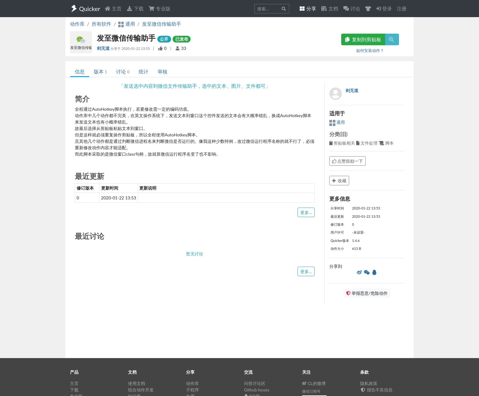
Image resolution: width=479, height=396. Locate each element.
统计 (143, 71)
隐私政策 (368, 383)
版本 (100, 71)
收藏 (339, 180)
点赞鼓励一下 (347, 161)
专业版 (159, 8)
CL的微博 (314, 383)
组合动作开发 (141, 389)
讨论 (122, 71)
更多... (306, 212)
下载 (135, 8)
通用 (337, 122)
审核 (162, 71)
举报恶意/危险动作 (367, 293)
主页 (113, 8)
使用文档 (136, 383)
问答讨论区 (254, 383)
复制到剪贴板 (363, 39)
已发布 (181, 39)
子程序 (192, 389)
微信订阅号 (311, 391)
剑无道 (104, 48)
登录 (384, 8)
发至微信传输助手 (161, 24)
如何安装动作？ (370, 50)
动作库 (77, 24)
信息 (80, 71)
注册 (402, 8)
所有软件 (101, 24)
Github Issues (256, 389)
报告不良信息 (376, 389)
